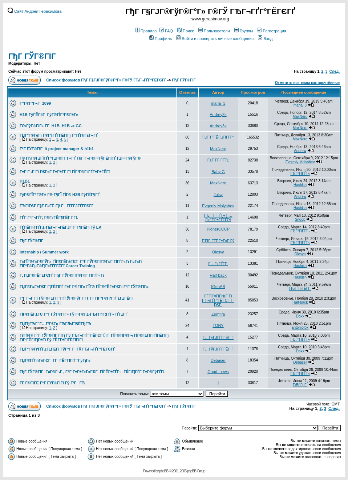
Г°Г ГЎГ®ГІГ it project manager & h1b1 (57, 149)
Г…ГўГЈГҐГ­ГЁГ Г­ (218, 337)
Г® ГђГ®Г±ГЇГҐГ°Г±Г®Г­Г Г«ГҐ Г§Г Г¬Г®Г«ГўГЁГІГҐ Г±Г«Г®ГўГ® (80, 158)
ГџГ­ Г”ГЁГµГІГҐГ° (218, 137)
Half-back (218, 275)
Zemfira (218, 314)
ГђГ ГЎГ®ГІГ (33, 56)
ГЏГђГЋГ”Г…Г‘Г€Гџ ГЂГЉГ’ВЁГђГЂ (55, 323)
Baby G (218, 171)
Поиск (185, 31)
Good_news (218, 371)
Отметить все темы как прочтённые (307, 83)
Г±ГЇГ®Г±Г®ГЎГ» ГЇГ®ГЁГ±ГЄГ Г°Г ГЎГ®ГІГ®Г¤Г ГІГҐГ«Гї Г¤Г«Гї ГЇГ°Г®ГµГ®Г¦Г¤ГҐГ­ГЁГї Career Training (81, 263)
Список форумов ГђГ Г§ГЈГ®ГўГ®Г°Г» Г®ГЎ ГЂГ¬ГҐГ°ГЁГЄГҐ (106, 80)
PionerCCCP (218, 229)
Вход (265, 38)
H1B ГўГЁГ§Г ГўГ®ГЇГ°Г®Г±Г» (49, 114)
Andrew (300, 151)
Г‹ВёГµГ (300, 385)
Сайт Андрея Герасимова (34, 11)
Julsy (218, 194)
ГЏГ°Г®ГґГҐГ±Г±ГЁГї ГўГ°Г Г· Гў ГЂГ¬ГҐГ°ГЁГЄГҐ (67, 349)
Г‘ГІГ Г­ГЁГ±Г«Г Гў (218, 241)
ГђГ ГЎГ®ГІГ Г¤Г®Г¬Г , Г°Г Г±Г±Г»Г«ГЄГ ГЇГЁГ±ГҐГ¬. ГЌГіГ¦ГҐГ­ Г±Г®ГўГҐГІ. (93, 371)
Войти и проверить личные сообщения (215, 38)
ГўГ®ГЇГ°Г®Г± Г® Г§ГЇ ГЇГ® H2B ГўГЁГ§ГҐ (60, 194)
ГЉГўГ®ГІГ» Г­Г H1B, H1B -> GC (51, 126)
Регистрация (272, 31)
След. (334, 71)
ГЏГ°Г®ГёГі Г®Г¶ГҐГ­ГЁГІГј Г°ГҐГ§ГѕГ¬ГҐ (59, 135)
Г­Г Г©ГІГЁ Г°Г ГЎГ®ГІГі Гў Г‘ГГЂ (52, 383)
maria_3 (218, 103)
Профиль (160, 38)
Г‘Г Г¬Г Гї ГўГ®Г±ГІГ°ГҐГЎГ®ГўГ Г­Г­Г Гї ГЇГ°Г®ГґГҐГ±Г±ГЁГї (76, 298)
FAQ (166, 31)
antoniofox (300, 327)
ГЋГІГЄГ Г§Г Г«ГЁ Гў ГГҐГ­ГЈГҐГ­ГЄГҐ (56, 206)
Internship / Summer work (44, 252)
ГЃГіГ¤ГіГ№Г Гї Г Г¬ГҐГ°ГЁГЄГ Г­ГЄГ (218, 300)
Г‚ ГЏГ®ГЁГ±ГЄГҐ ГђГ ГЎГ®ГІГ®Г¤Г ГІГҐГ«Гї (62, 275)
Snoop (300, 219)
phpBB (163, 471)
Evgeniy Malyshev (300, 162)
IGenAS (218, 286)
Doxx (300, 316)
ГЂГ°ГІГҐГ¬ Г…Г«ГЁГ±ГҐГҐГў (218, 217)
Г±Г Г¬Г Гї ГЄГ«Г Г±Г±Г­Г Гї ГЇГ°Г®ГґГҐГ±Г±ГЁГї (65, 171)
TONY (218, 325)
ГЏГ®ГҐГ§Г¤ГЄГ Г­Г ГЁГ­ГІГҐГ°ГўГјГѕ (55, 360)
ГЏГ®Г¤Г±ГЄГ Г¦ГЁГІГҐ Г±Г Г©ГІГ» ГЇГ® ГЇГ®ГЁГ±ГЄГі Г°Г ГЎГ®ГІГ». (85, 286)
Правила (146, 31)
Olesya (218, 252)
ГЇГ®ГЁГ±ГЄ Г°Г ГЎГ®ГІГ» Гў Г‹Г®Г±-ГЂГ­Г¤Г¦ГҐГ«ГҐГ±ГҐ (74, 314)
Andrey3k (218, 114)
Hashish (300, 185)
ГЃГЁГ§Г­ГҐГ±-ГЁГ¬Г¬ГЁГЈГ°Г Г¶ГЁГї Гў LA (60, 227)
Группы (243, 31)
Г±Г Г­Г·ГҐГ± (218, 160)
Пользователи (214, 31)
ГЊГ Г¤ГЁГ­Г (300, 289)
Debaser (218, 360)
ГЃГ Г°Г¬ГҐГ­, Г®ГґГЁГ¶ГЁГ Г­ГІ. (49, 217)
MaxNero (300, 117)
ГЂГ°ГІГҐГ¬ (299, 174)
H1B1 (25, 181)
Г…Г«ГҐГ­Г (218, 263)
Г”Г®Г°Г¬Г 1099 (35, 103)
